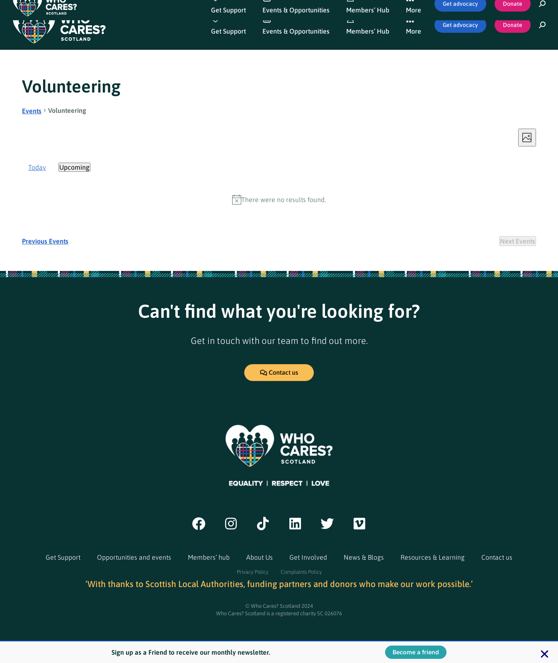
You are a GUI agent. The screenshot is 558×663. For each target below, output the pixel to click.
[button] (544, 654)
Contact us (496, 557)
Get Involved (308, 557)
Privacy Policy (252, 572)
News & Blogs (364, 557)
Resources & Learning (432, 557)
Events (31, 111)
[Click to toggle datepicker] (74, 167)
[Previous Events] (45, 241)
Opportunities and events (134, 557)
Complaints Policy (301, 572)
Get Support (63, 557)
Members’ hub (209, 557)
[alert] (279, 199)
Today (37, 167)
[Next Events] (517, 241)
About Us (259, 557)
